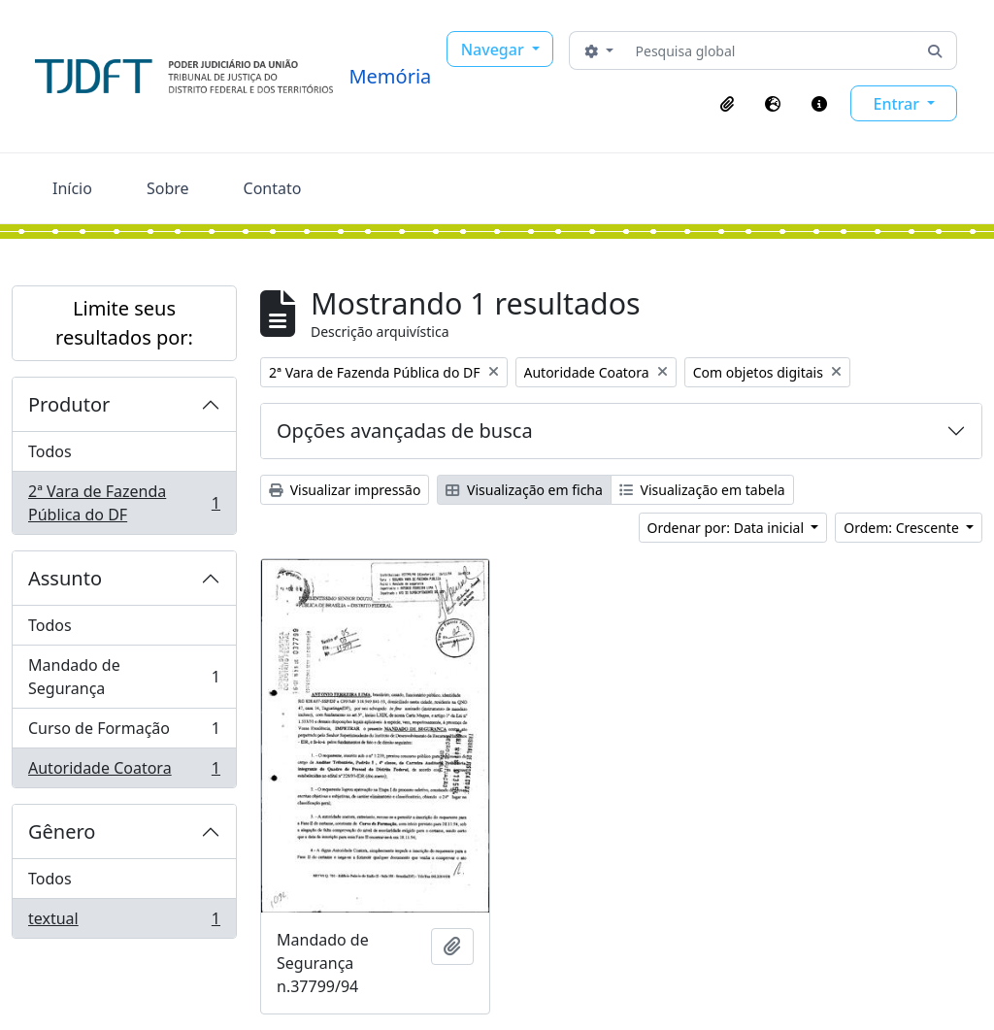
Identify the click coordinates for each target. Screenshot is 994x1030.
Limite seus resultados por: (124, 322)
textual (123, 922)
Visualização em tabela (702, 490)
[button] (727, 103)
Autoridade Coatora (123, 771)
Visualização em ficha (524, 490)
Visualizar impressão (344, 490)
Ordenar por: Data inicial (727, 527)
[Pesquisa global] (771, 50)
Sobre (168, 188)
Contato (273, 188)
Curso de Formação (123, 732)
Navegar (494, 49)
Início (72, 188)
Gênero (61, 831)
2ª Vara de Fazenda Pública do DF (123, 503)
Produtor (69, 404)
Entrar (898, 104)
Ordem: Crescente (903, 527)
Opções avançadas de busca (405, 430)
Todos (50, 451)
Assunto (65, 578)
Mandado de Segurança (123, 676)
